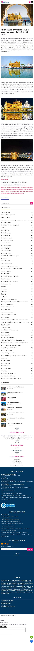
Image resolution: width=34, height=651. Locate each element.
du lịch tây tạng (4, 592)
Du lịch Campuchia (6, 245)
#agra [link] (15, 193)
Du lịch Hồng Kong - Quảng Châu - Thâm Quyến (14, 355)
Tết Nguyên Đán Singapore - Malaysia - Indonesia (14, 301)
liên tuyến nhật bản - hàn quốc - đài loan (24, 583)
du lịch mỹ (30, 586)
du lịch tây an (14, 590)
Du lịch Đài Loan (5, 243)
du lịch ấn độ (4, 584)
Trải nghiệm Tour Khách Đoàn (9, 299)
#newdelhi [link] (3, 189)
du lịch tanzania (7, 589)
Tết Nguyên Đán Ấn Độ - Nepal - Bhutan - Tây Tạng (15, 322)
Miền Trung (4, 291)
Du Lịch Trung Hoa (6, 271)
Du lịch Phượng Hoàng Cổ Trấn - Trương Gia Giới (14, 342)
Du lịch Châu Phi (5, 360)
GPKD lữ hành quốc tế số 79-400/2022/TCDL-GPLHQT (12, 484)
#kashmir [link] (3, 191)
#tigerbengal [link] (4, 193)
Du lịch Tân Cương (6, 222)
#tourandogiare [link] (24, 187)
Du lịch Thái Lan (5, 235)
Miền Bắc (3, 286)
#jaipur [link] (21, 189)
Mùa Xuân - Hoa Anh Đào (8, 376)
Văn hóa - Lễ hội (5, 217)
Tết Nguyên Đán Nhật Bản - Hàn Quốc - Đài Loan (14, 319)
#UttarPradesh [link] (10, 193)
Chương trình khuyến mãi (8, 215)
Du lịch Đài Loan (5, 273)
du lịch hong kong (5, 593)
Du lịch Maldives (5, 278)
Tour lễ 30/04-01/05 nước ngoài (10, 255)
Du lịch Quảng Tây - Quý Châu (9, 266)
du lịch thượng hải (29, 589)
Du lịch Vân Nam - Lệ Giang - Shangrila (11, 268)
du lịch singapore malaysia (11, 582)
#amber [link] (8, 189)
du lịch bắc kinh (21, 589)
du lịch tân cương (28, 592)
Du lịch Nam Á (5, 332)
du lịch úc (10, 587)
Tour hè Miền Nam (6, 250)
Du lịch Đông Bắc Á (6, 261)
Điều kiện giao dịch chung (7, 600)
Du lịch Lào (4, 258)
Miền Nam (3, 289)
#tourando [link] (17, 187)
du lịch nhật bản (28, 582)
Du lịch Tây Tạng (5, 230)
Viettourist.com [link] (4, 179)
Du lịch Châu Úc (5, 335)
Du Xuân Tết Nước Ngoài (7, 337)
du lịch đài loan (12, 583)
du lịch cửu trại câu (28, 590)
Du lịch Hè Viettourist (7, 312)
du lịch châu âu (24, 587)
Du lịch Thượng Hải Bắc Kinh (9, 348)
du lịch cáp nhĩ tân (20, 592)
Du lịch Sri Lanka (5, 309)
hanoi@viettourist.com (6, 518)
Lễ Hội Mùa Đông (5, 327)
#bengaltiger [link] (30, 191)
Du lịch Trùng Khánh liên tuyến (9, 281)
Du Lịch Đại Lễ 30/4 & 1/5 (8, 373)
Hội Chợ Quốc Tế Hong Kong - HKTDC (11, 378)
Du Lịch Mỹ (4, 358)
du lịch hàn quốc (4, 583)
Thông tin (3, 227)
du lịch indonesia (21, 582)
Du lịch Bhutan (5, 317)
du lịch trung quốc (24, 586)
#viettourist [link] (3, 187)
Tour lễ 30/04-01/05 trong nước (9, 330)
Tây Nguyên (4, 296)
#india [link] (25, 189)
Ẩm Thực (3, 294)
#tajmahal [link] (30, 187)
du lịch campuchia (5, 580)
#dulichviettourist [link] (11, 187)
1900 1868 (17, 448)
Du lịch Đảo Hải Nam (6, 350)
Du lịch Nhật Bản (5, 248)
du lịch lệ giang (20, 590)
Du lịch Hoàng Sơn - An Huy (8, 353)
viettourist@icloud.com (17, 450)
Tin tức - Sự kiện (5, 212)
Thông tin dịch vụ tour (7, 605)
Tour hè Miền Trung (6, 263)
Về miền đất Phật (5, 324)
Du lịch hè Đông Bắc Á (7, 304)
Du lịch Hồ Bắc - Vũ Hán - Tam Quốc (11, 345)
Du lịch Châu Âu (5, 365)
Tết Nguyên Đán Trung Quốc (8, 314)
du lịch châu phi (16, 586)
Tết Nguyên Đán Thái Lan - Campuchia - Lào (13, 340)
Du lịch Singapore (6, 232)
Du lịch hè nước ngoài (7, 240)
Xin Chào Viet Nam (6, 284)
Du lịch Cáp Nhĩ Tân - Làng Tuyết (10, 225)
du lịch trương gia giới (5, 590)
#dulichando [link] (30, 189)
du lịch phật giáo (8, 586)
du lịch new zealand (16, 587)
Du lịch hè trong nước (7, 238)
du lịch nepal (9, 584)
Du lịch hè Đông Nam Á (7, 307)
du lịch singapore (24, 580)
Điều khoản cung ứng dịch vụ (8, 606)
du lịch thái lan (12, 580)
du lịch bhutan (23, 584)
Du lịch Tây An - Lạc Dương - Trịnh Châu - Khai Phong (15, 220)
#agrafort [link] (12, 189)
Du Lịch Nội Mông (6, 368)
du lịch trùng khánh (12, 592)
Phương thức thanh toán (7, 602)
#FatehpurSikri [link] (20, 193)
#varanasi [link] (17, 189)
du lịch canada (4, 587)
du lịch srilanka (16, 584)
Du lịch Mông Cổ (5, 363)
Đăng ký (30, 549)
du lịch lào (18, 580)
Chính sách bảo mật (6, 603)
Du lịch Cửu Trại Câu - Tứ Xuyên (10, 276)
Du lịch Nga (4, 371)
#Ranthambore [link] (23, 191)
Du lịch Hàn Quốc (6, 253)
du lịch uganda (14, 589)
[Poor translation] (5, 626)
